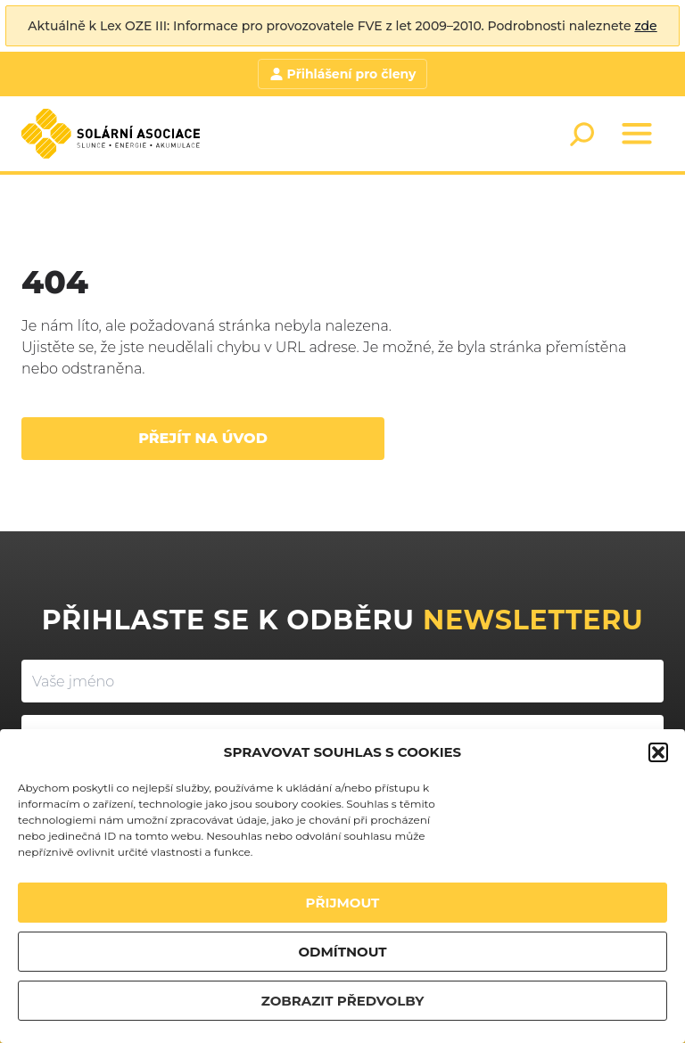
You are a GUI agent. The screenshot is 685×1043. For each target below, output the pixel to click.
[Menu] (637, 133)
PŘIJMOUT (343, 902)
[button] (658, 752)
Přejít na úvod (203, 438)
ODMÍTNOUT (342, 951)
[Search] (581, 133)
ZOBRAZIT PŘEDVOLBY (343, 1000)
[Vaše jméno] (342, 681)
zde (645, 26)
